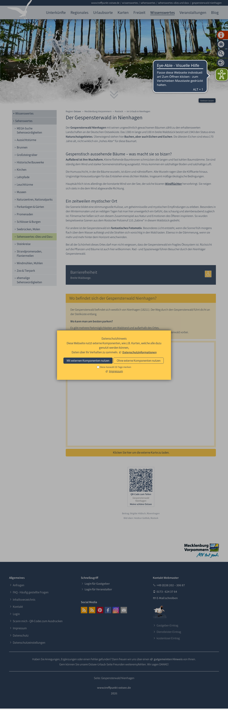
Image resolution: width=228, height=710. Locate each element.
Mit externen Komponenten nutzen (88, 361)
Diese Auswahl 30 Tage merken (115, 367)
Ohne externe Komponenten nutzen (138, 361)
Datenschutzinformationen (139, 352)
